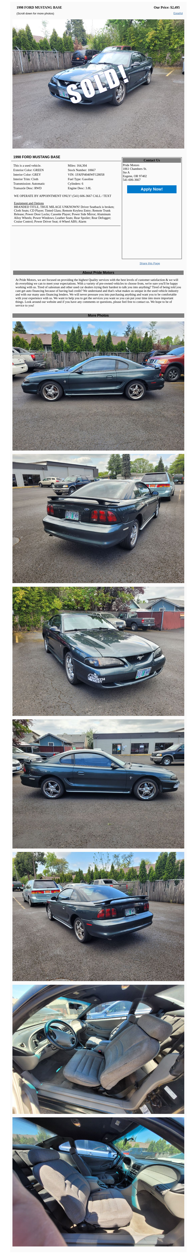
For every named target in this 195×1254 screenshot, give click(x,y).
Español (178, 13)
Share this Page (150, 263)
